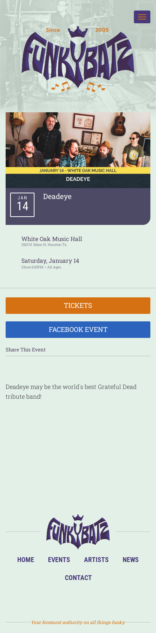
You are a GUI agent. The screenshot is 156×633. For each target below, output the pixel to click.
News (131, 560)
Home (25, 560)
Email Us (115, 599)
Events (59, 560)
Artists (96, 560)
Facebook (67, 599)
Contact (78, 578)
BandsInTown (43, 599)
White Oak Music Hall (51, 239)
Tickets (78, 305)
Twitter (91, 599)
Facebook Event (78, 329)
